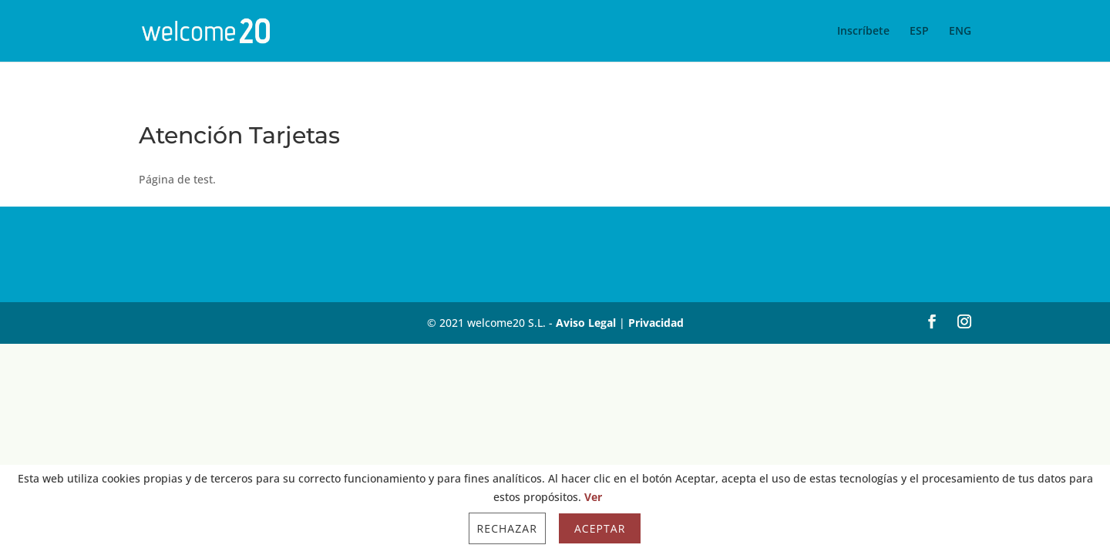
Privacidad (656, 322)
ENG (960, 31)
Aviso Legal (586, 322)
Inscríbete (863, 31)
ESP (919, 31)
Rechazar (507, 528)
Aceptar (599, 528)
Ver (593, 496)
